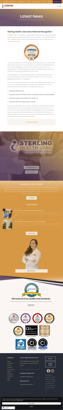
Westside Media (51, 402)
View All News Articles (31, 122)
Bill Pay (29, 1)
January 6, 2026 (17, 219)
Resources (9, 374)
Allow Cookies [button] (49, 405)
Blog (50, 1)
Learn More (31, 198)
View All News (31, 233)
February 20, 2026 (18, 209)
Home (8, 361)
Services (9, 365)
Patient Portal (21, 1)
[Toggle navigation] (60, 6)
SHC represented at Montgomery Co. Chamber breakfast (30, 221)
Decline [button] (57, 405)
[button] (8, 408)
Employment (37, 1)
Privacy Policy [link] (36, 406)
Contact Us (58, 1)
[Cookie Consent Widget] (31, 406)
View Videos (31, 271)
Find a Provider (10, 369)
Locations (9, 367)
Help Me (9, 371)
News (44, 1)
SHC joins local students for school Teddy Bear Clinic (28, 210)
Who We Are (10, 363)
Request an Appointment (10, 1)
